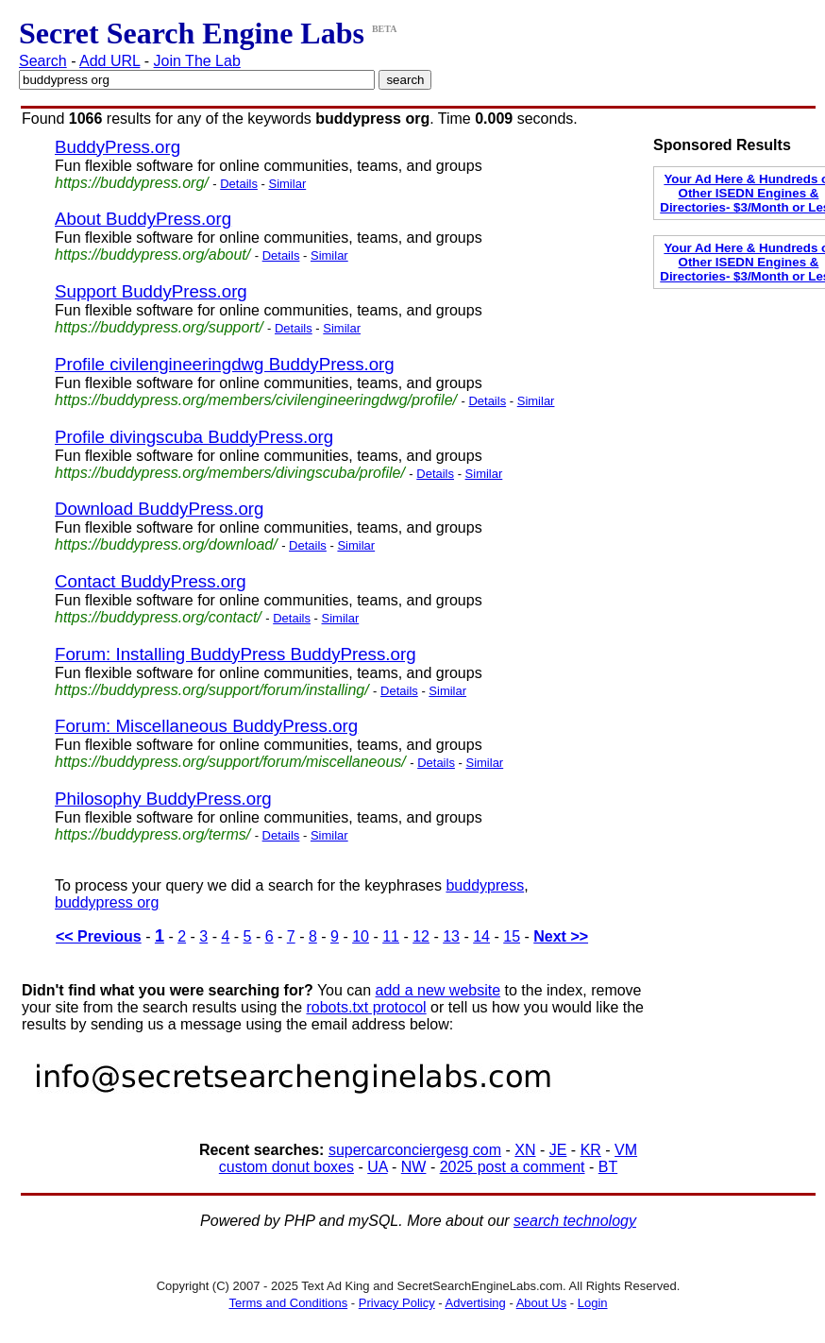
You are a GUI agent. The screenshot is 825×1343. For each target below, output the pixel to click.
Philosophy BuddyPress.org (163, 798)
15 (511, 936)
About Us (541, 1303)
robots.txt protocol (366, 1007)
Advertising (476, 1303)
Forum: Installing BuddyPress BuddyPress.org (235, 654)
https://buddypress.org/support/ (159, 327)
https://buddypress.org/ (132, 183)
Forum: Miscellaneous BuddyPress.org (206, 726)
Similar (287, 184)
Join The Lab (197, 61)
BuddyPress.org (117, 147)
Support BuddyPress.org (151, 291)
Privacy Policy (397, 1303)
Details (239, 184)
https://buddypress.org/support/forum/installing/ (212, 690)
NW (414, 1167)
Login (593, 1303)
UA (377, 1167)
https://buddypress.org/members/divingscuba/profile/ (230, 473)
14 (481, 936)
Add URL (109, 61)
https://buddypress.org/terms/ (152, 834)
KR (591, 1150)
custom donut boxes (286, 1167)
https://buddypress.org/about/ (152, 254)
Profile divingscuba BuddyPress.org (194, 437)
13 (451, 936)
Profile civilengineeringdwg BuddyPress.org (225, 364)
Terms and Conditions (287, 1303)
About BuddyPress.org (143, 219)
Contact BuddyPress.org (150, 581)
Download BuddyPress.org (159, 508)
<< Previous (99, 936)
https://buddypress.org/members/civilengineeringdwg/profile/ (256, 400)
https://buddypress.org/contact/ (158, 617)
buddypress (485, 885)
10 (360, 936)
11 (390, 936)
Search (43, 61)
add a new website (438, 990)
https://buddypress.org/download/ (166, 544)
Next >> (560, 936)
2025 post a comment (512, 1167)
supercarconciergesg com (414, 1150)
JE (558, 1150)
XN (524, 1150)
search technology (575, 1221)
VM (626, 1150)
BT (607, 1167)
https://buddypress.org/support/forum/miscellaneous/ (230, 762)
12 (420, 936)
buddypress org (107, 902)
